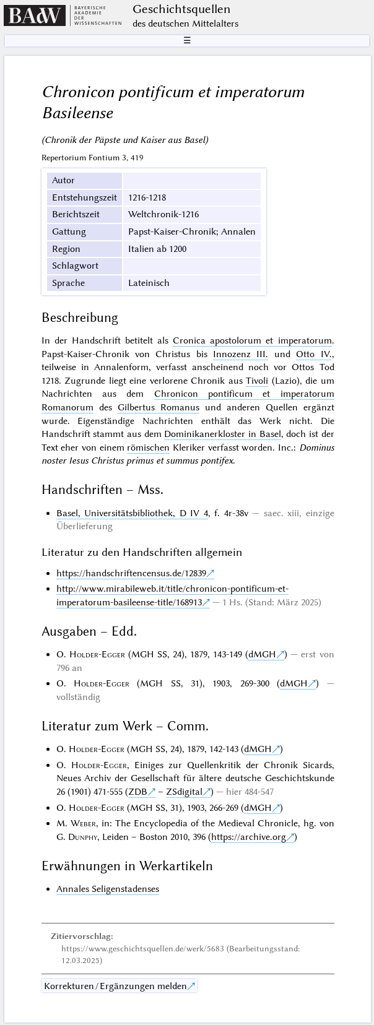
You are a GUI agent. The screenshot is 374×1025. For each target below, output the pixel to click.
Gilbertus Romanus (158, 407)
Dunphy (82, 836)
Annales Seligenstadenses (107, 888)
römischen (148, 447)
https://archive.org (248, 836)
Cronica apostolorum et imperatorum (252, 340)
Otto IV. (313, 354)
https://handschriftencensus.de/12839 (131, 573)
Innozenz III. (240, 354)
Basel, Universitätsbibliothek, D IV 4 (132, 513)
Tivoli (257, 380)
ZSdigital (184, 791)
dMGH (262, 654)
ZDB (137, 791)
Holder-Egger (97, 654)
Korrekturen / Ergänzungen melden (115, 986)
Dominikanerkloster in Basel (222, 433)
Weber (83, 823)
